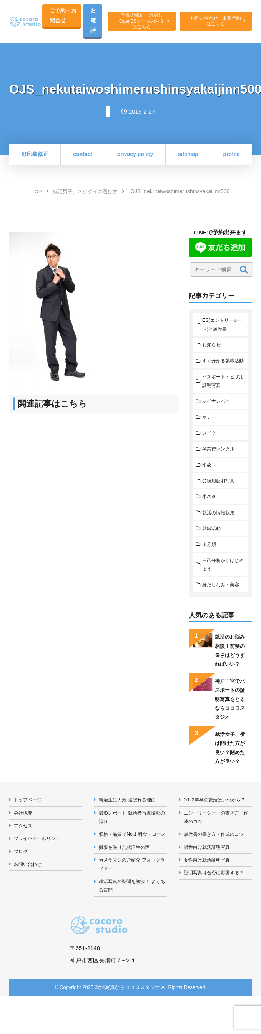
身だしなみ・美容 (223, 603)
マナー (210, 431)
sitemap (188, 155)
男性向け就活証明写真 (209, 867)
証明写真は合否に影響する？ (216, 894)
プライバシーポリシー (39, 858)
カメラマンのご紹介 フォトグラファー (132, 894)
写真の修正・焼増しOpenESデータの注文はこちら (143, 21)
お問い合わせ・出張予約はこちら (216, 22)
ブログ (21, 872)
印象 (208, 480)
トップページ (29, 819)
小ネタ (210, 512)
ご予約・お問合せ (63, 16)
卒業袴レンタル (220, 464)
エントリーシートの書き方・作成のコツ (216, 836)
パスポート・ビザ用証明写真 (223, 393)
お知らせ (213, 348)
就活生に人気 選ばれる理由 (130, 819)
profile (231, 155)
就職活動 (213, 545)
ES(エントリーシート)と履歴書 (222, 327)
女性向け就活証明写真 (209, 880)
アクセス (24, 845)
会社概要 (24, 832)
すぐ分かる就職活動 (223, 368)
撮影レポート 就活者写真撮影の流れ (132, 836)
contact (82, 155)
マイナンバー (218, 415)
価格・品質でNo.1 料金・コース (132, 858)
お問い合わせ (29, 885)
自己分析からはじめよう (223, 582)
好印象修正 (35, 155)
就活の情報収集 (220, 529)
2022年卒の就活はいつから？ (217, 819)
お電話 (95, 21)
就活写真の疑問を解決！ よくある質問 (132, 916)
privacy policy (135, 155)
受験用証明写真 (220, 496)
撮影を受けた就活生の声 (126, 876)
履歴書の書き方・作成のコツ (216, 854)
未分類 (210, 561)
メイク (210, 447)
